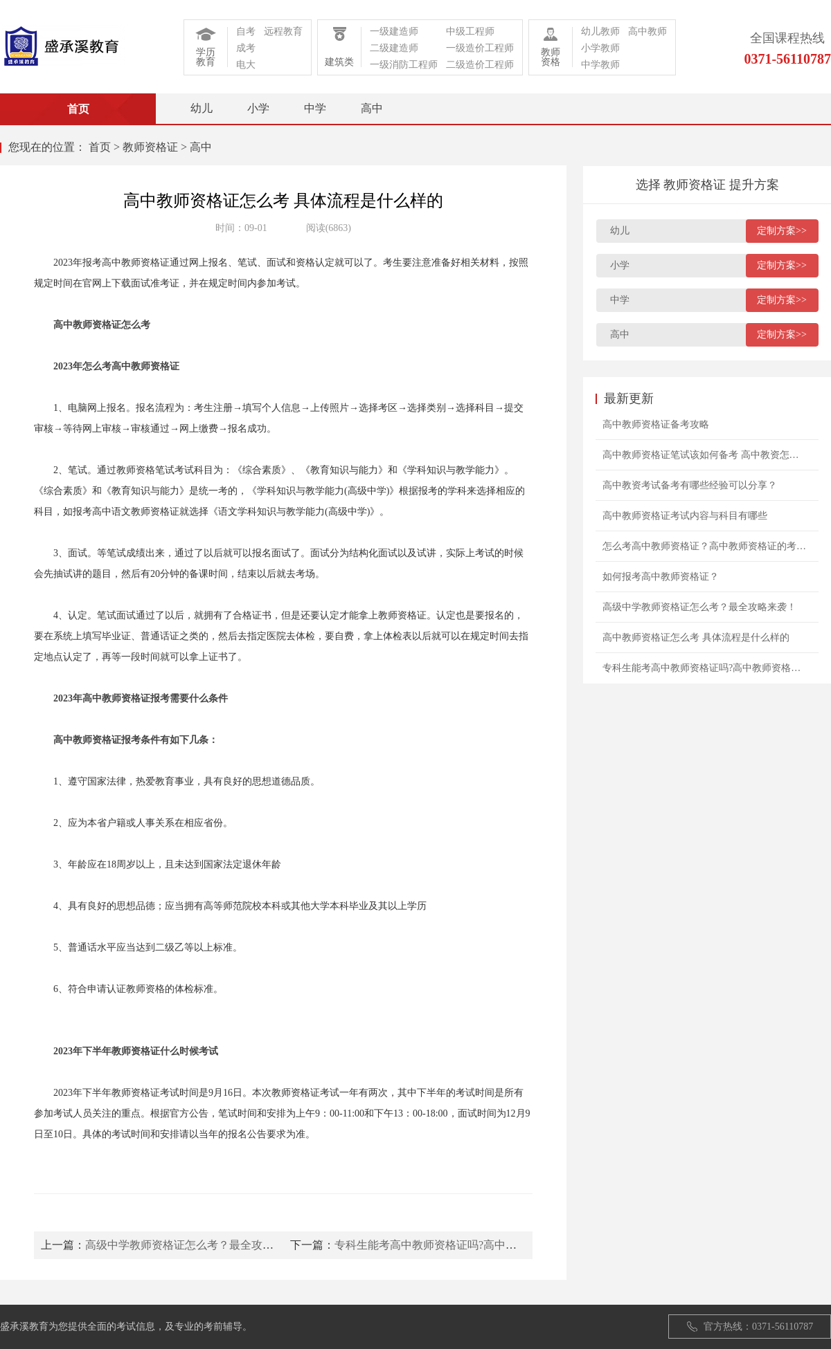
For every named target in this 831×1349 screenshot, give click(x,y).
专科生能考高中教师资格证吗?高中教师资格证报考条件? (472, 1245)
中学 (315, 108)
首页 (100, 147)
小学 (258, 108)
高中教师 (647, 31)
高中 (372, 108)
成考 (246, 48)
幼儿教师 (600, 31)
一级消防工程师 (404, 64)
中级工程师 (470, 31)
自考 (246, 31)
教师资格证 (150, 147)
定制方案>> (782, 231)
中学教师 (600, 64)
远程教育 (283, 31)
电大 (246, 64)
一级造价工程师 (480, 48)
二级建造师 (394, 48)
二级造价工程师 (480, 64)
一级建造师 (394, 31)
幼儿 (201, 108)
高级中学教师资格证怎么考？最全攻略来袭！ (196, 1245)
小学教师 (600, 48)
